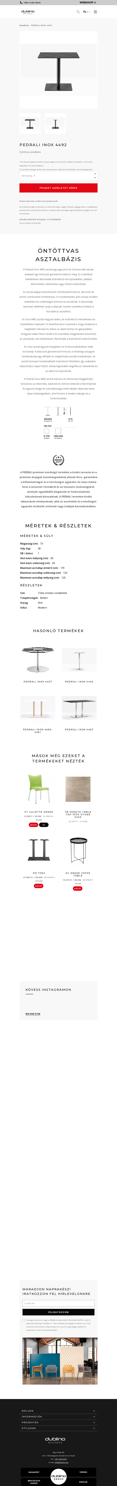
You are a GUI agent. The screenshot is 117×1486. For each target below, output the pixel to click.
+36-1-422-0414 (61, 1459)
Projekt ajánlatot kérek (58, 187)
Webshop (88, 2)
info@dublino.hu (61, 1462)
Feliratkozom (58, 1312)
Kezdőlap (24, 25)
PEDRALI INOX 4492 (41, 25)
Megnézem (33, 1013)
